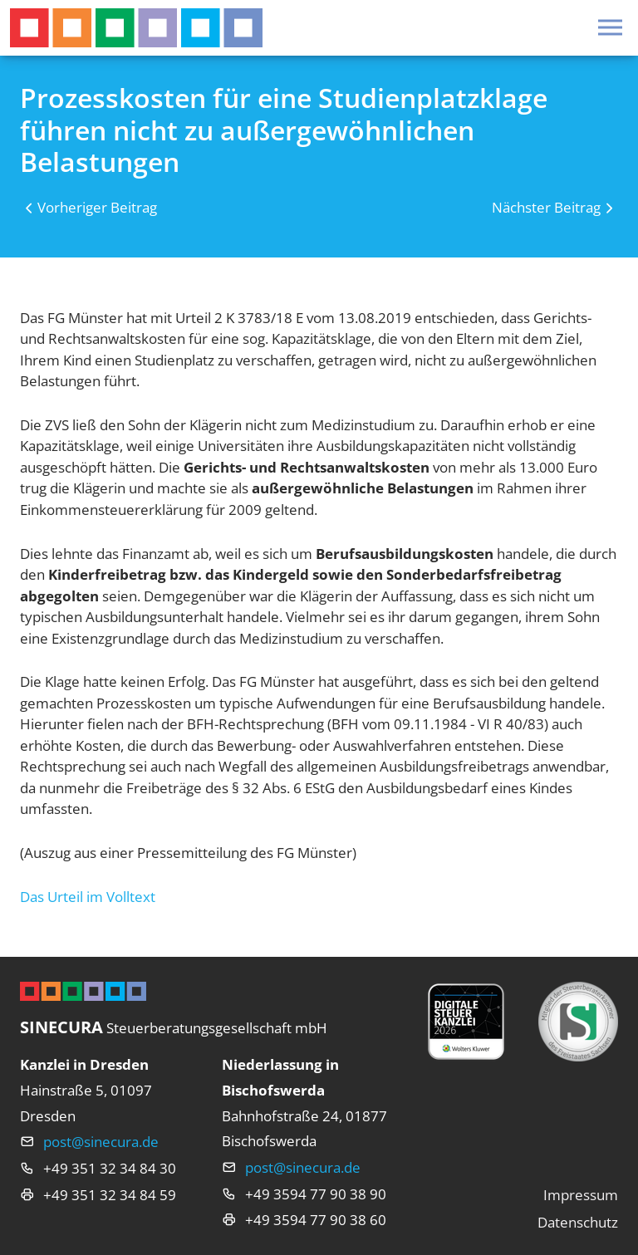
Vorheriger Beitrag (97, 207)
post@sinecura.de (101, 1141)
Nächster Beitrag (546, 207)
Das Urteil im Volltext (87, 896)
